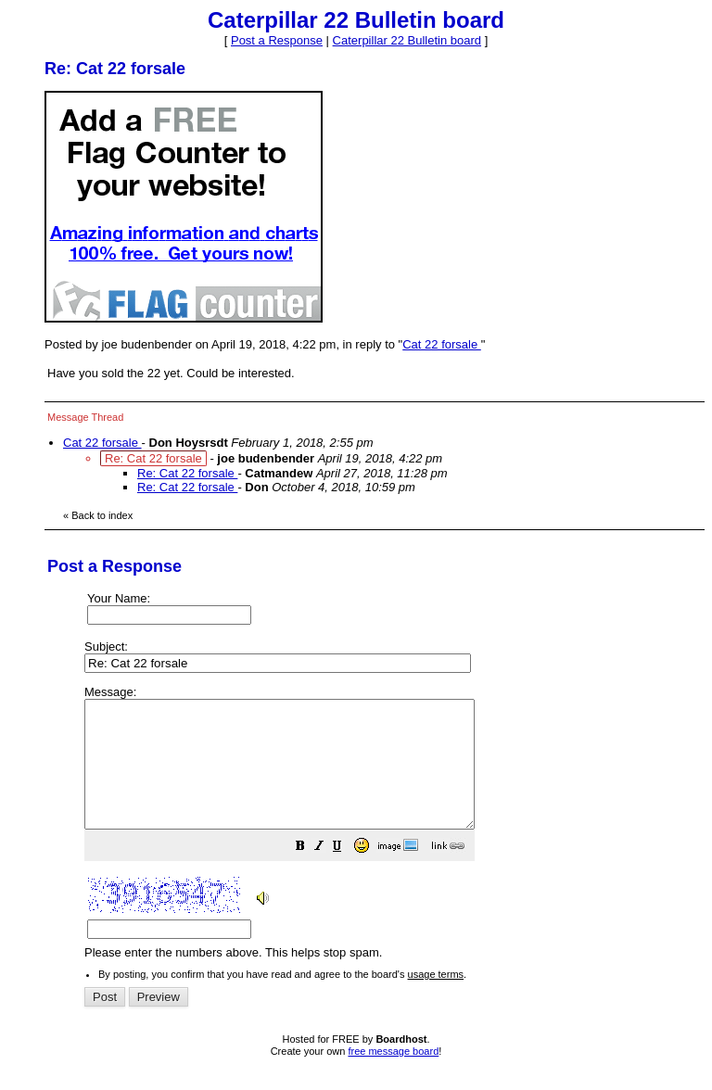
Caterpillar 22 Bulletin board (407, 40)
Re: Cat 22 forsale (187, 473)
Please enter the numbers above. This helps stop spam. (389, 836)
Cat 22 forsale (441, 344)
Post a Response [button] (277, 40)
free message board (393, 1076)
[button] (346, 874)
